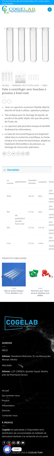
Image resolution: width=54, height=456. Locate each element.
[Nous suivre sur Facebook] (4, 443)
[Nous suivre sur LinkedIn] (18, 443)
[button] (50, 9)
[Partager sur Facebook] (9, 154)
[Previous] (2, 282)
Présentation (8, 405)
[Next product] (4, 101)
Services (6, 410)
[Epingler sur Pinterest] (23, 154)
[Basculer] (4, 170)
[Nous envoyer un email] (13, 443)
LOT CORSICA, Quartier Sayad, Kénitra (29, 371)
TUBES (44, 85)
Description (10, 170)
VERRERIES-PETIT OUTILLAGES (25, 85)
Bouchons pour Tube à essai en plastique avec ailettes (40, 293)
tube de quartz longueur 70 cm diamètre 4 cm (14, 292)
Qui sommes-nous (11, 395)
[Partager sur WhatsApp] (4, 154)
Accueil (5, 85)
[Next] (51, 282)
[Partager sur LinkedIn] (27, 154)
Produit (5, 400)
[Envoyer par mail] (18, 154)
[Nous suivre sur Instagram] (9, 443)
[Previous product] (9, 101)
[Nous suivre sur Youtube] (23, 443)
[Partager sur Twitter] (13, 154)
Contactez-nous (10, 415)
